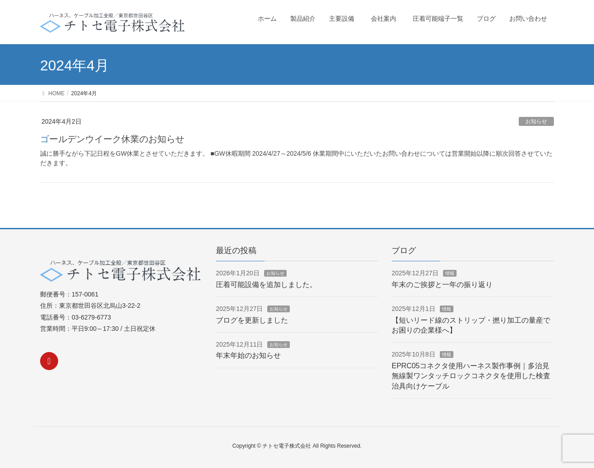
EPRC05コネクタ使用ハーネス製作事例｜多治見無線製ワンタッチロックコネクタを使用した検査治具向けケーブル (471, 376)
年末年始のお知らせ (248, 355)
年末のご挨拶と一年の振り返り (442, 284)
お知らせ (536, 121)
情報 (449, 273)
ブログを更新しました (252, 320)
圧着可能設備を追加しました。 (266, 284)
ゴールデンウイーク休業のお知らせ (112, 139)
